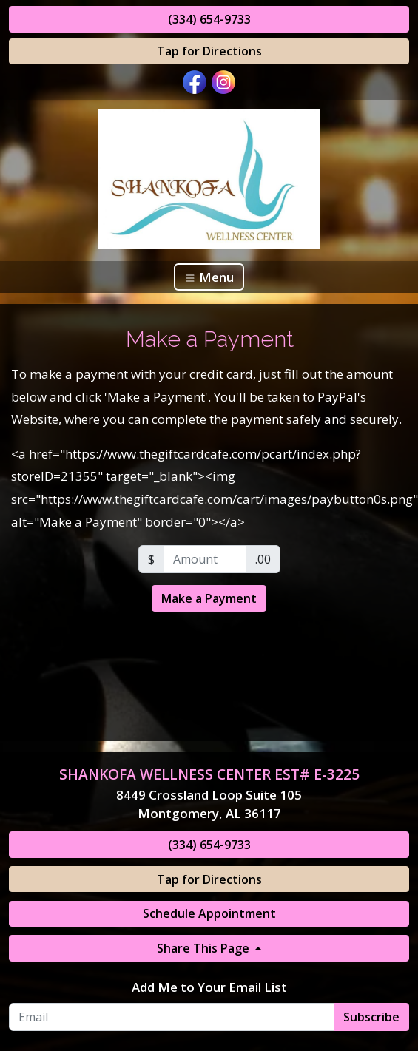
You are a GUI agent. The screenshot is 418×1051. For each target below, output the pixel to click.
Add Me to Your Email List (209, 987)
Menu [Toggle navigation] (209, 276)
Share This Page (204, 948)
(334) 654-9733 (209, 19)
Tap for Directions (209, 51)
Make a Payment (209, 598)
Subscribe (371, 1017)
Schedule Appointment (209, 913)
